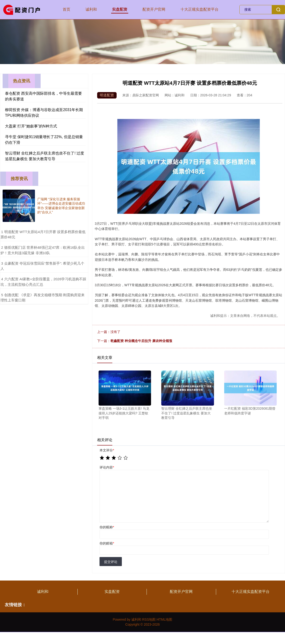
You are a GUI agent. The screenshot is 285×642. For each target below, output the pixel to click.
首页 (66, 9)
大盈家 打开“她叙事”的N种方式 (31, 126)
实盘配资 (119, 9)
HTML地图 (164, 619)
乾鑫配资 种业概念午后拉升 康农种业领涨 (141, 341)
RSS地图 (149, 619)
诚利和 (91, 9)
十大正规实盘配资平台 (199, 9)
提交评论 (110, 562)
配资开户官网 (153, 9)
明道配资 (107, 95)
